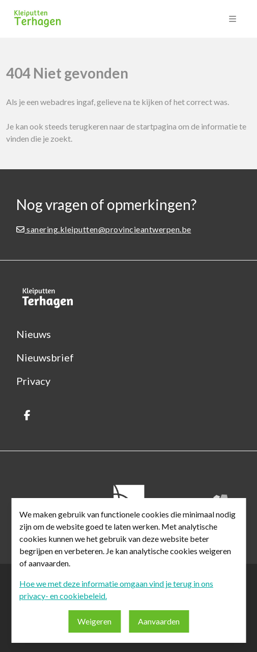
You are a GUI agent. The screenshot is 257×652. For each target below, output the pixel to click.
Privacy (33, 381)
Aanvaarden (159, 621)
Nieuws (33, 334)
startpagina (156, 126)
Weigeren (94, 621)
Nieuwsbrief (45, 357)
